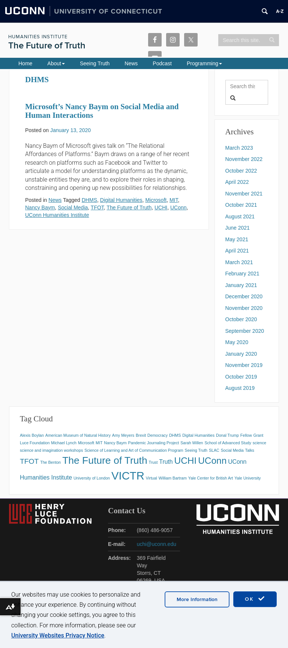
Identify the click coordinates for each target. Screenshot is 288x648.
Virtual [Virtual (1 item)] (151, 478)
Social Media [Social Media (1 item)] (232, 450)
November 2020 (244, 308)
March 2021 (239, 262)
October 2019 (241, 377)
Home (25, 63)
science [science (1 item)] (259, 443)
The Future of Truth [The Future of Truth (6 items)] (104, 460)
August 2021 (240, 216)
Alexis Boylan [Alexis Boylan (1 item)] (32, 435)
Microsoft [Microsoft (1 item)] (86, 443)
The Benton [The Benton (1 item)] (50, 462)
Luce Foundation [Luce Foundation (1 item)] (35, 443)
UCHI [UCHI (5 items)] (185, 461)
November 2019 (244, 365)
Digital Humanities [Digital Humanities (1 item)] (198, 435)
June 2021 (237, 228)
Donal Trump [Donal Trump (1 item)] (227, 435)
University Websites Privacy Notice (57, 635)
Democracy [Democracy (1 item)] (157, 435)
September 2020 (244, 331)
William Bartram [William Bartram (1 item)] (173, 478)
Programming (204, 63)
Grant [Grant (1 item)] (259, 435)
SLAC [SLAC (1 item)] (214, 450)
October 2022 (241, 171)
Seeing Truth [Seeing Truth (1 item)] (196, 450)
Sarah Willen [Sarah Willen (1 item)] (191, 443)
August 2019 (240, 388)
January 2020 (241, 354)
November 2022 (244, 159)
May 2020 (236, 342)
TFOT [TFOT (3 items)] (29, 461)
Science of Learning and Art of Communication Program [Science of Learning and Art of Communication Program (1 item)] (133, 450)
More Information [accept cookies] (197, 599)
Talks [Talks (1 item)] (249, 450)
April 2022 (237, 182)
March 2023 (239, 148)
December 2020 (244, 296)
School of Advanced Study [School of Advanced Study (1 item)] (227, 443)
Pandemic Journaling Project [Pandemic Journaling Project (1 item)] (153, 443)
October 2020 (241, 319)
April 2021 (237, 251)
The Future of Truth (47, 45)
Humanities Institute (38, 37)
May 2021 (236, 239)
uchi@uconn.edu (156, 544)
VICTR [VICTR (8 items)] (127, 475)
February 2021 (242, 274)
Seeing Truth (95, 63)
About (56, 63)
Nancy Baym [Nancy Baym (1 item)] (115, 443)
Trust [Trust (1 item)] (153, 462)
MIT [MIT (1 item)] (99, 443)
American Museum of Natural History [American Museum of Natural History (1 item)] (78, 435)
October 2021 (241, 205)
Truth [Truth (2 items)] (165, 462)
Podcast (162, 63)
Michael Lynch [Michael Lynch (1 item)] (63, 443)
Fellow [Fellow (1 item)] (246, 435)
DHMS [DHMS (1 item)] (175, 435)
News (131, 63)
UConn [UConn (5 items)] (212, 461)
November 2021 (244, 194)
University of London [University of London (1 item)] (92, 478)
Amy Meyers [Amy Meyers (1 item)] (123, 435)
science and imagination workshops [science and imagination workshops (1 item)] (51, 450)
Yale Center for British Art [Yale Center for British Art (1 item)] (210, 478)
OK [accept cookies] (255, 598)
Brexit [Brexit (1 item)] (141, 435)
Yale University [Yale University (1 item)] (247, 478)
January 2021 (241, 285)
